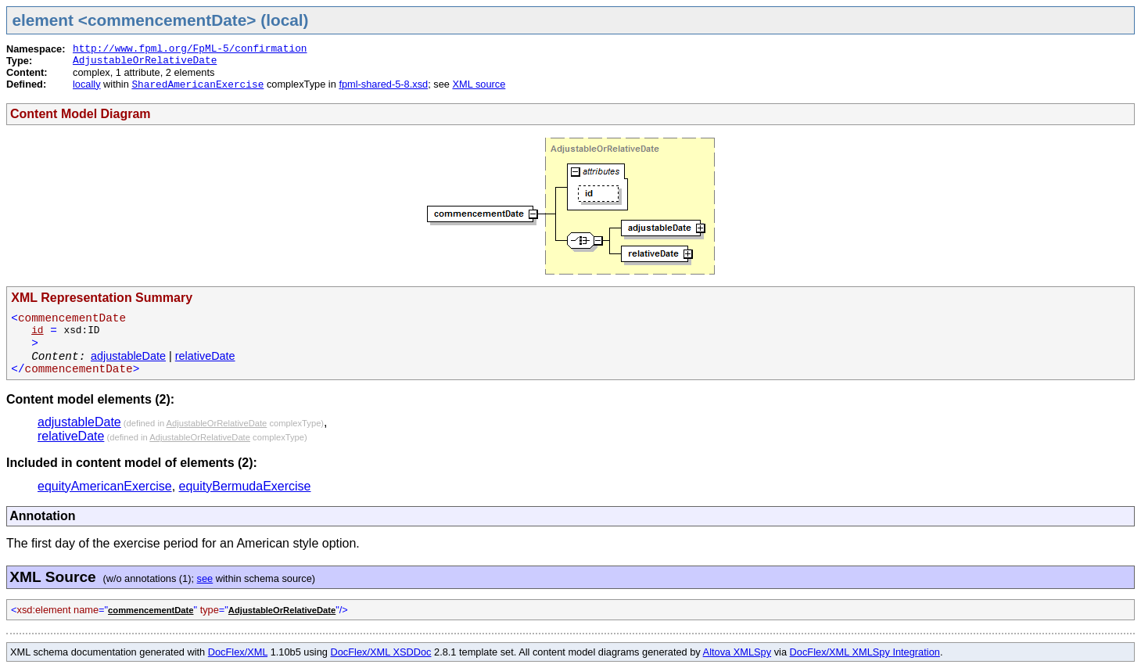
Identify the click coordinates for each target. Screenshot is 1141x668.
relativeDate (205, 356)
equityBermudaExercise (245, 486)
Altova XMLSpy (737, 652)
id (37, 330)
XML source (478, 84)
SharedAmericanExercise (197, 85)
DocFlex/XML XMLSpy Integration (865, 652)
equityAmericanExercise (105, 486)
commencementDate (150, 610)
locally (87, 84)
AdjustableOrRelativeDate (145, 60)
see (205, 578)
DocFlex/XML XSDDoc (381, 652)
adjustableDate (128, 356)
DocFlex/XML (237, 652)
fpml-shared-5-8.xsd (383, 84)
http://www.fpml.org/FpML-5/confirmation (190, 49)
